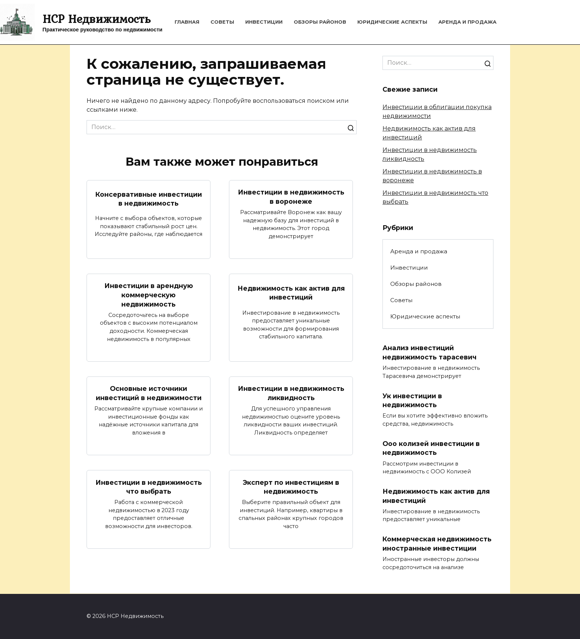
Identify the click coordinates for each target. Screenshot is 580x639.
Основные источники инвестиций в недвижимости (149, 393)
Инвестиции (264, 22)
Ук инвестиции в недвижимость (412, 400)
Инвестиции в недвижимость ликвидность (291, 393)
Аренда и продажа (467, 22)
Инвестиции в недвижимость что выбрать (148, 487)
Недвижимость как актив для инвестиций (291, 292)
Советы (222, 22)
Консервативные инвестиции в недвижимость (148, 198)
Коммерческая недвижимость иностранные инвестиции (437, 543)
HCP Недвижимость (97, 18)
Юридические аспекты (392, 22)
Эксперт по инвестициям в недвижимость (291, 487)
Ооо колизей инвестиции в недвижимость (431, 448)
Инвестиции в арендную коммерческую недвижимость (148, 295)
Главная (187, 22)
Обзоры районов (320, 22)
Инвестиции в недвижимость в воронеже (291, 196)
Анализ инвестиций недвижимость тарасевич (429, 352)
